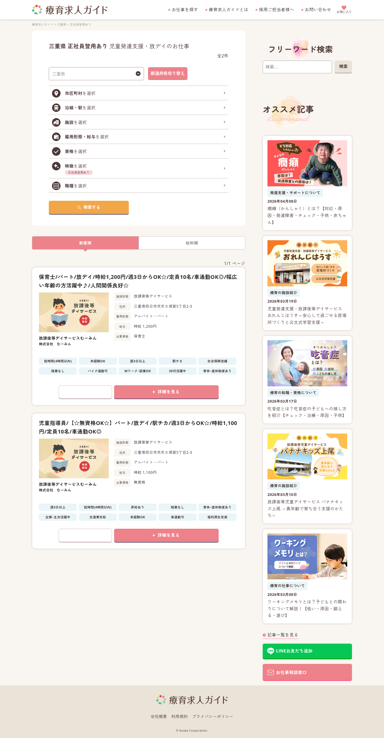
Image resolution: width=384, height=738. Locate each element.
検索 (343, 66)
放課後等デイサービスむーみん (68, 338)
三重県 (61, 24)
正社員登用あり (80, 24)
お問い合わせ (318, 10)
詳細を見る (168, 392)
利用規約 (179, 716)
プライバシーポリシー (213, 716)
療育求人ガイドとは (228, 10)
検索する (92, 207)
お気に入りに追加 (85, 392)
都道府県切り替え (168, 73)
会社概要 (159, 716)
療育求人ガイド (42, 24)
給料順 (192, 243)
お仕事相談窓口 (291, 672)
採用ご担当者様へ (276, 10)
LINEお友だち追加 (294, 651)
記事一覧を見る (282, 635)
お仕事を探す (185, 10)
